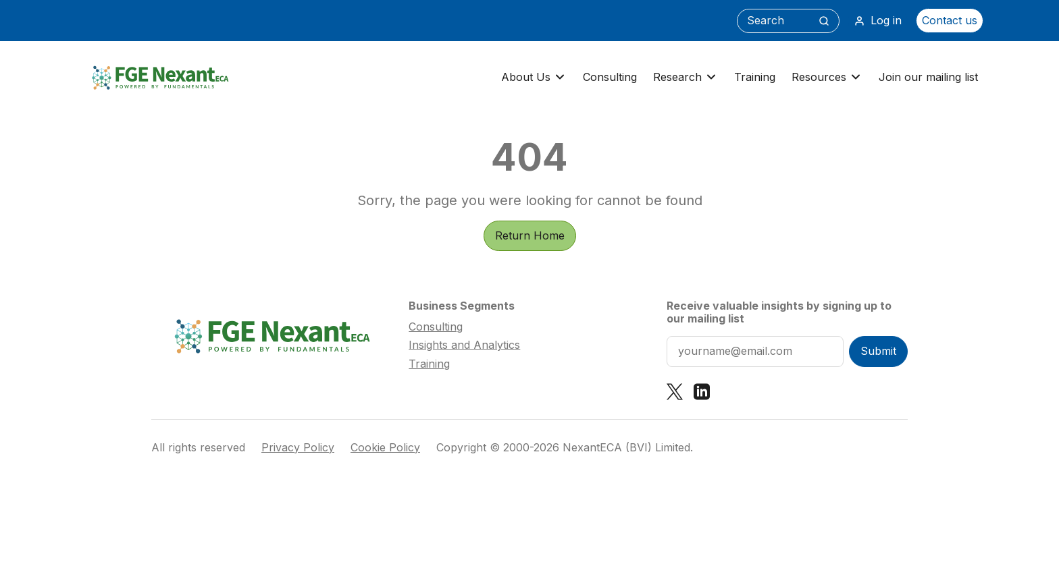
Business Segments (462, 305)
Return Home (530, 235)
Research (685, 77)
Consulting (610, 77)
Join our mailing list (928, 77)
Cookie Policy (385, 447)
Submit (878, 351)
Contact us (949, 20)
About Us (534, 77)
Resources (827, 77)
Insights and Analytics (464, 345)
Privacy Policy (297, 447)
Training (754, 77)
